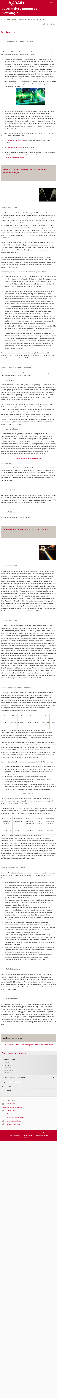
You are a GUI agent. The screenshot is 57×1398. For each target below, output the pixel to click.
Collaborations (8, 1070)
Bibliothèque (28, 1135)
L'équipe (6, 1063)
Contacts (9, 1133)
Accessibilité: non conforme (28, 1138)
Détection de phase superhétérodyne (28, 458)
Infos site (36, 1133)
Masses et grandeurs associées (32, 1045)
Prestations (7, 1067)
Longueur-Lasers (24, 19)
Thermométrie (49, 1045)
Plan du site (47, 1133)
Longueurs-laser (38, 19)
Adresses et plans (22, 1133)
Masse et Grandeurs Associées (13, 1077)
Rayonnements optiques (12, 1045)
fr (51, 2)
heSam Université (42, 1135)
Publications (7, 1072)
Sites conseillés (14, 1135)
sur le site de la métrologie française (36, 155)
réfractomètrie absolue (14, 147)
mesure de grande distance (16, 140)
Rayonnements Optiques (11, 1082)
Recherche (12, 19)
